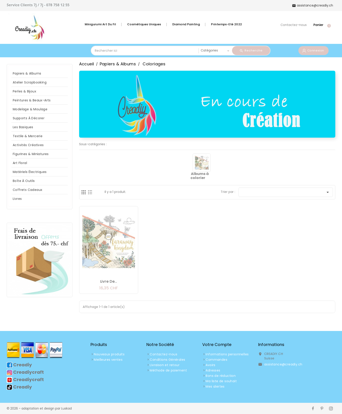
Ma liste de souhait (221, 381)
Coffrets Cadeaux (27, 190)
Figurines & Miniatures (31, 154)
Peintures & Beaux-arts (32, 100)
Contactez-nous (294, 25)
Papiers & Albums (27, 73)
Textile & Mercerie (27, 136)
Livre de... (108, 281)
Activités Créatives (28, 145)
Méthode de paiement (168, 370)
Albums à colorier (199, 175)
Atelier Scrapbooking (29, 82)
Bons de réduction (221, 375)
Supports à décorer (28, 118)
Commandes (216, 359)
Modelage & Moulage (30, 109)
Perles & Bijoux (24, 91)
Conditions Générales (167, 359)
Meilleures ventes (108, 359)
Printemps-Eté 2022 (226, 24)
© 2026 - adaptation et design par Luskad (39, 408)
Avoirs (210, 365)
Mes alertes (215, 386)
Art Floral (20, 163)
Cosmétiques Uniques (144, 24)
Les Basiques (23, 127)
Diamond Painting (186, 24)
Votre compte (216, 344)
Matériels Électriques (29, 172)
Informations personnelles (227, 354)
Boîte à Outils (24, 181)
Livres (17, 198)
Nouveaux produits (109, 354)
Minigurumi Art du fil (100, 24)
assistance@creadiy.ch (283, 364)
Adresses (213, 370)
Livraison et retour (164, 365)
